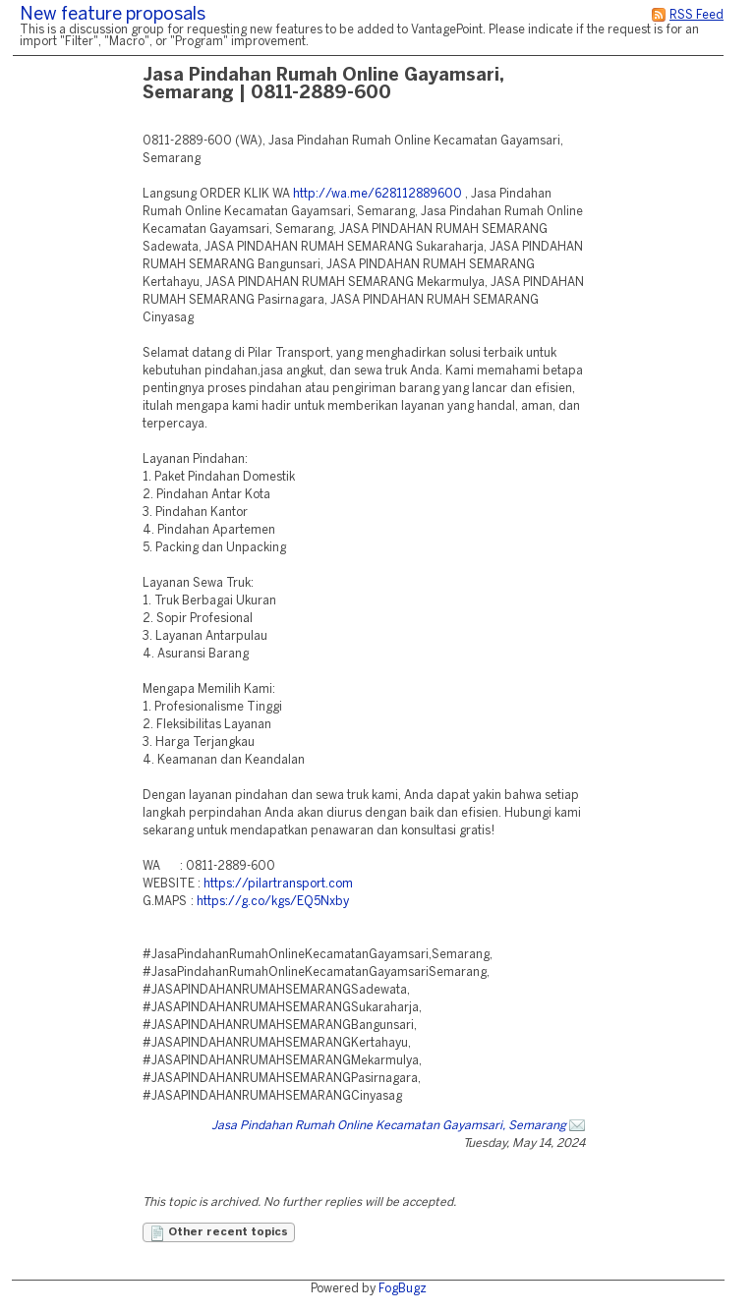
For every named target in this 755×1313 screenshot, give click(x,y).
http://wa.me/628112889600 (377, 194)
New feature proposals (112, 15)
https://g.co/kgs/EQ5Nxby (273, 901)
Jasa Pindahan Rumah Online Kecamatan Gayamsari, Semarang (388, 1125)
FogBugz (402, 1289)
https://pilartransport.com (278, 884)
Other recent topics (218, 1233)
